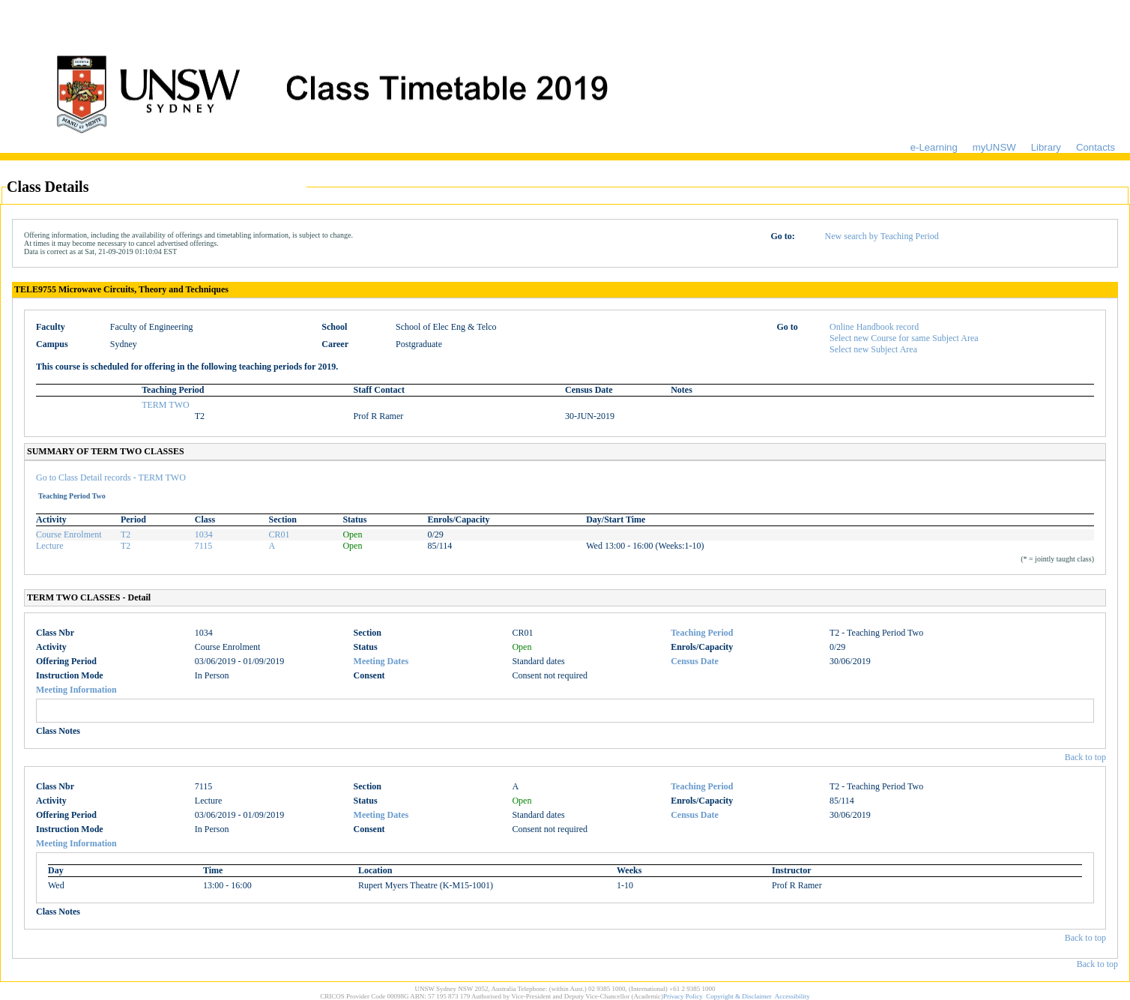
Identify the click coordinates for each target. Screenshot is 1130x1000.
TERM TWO (165, 405)
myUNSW (994, 147)
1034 (204, 534)
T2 (125, 534)
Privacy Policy (683, 996)
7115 (204, 545)
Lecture (50, 545)
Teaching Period (702, 632)
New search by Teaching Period (882, 236)
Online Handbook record (874, 327)
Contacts (1095, 147)
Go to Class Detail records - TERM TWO (111, 477)
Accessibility (792, 996)
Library (1046, 147)
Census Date (695, 661)
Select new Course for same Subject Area (904, 338)
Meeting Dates (381, 661)
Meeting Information (76, 689)
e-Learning (934, 147)
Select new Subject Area (873, 349)
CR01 (279, 534)
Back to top (1085, 757)
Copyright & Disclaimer (739, 996)
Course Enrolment (69, 534)
